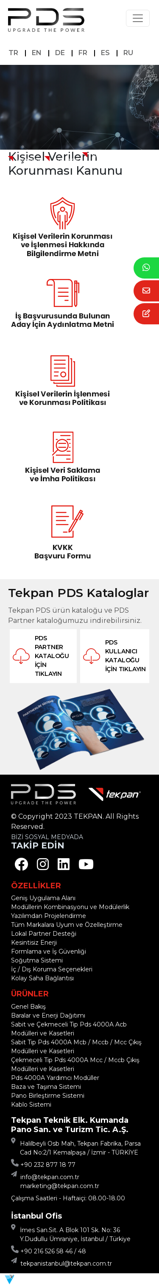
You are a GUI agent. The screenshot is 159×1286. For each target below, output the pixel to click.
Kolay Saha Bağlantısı (42, 978)
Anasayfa (29, 159)
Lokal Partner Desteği (43, 933)
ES (105, 53)
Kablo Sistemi (31, 1104)
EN (37, 53)
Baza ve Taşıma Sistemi (46, 1087)
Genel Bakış (28, 1006)
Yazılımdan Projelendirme (48, 916)
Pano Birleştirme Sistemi (47, 1095)
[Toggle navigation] (138, 18)
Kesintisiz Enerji (34, 942)
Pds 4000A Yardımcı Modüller (55, 1078)
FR (82, 53)
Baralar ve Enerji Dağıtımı (48, 1015)
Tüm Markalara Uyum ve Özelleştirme (67, 925)
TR (13, 53)
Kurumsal (66, 159)
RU (128, 53)
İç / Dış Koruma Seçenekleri (51, 969)
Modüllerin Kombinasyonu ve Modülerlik (70, 907)
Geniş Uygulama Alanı (43, 898)
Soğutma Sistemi (37, 960)
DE (60, 53)
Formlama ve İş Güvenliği (48, 951)
